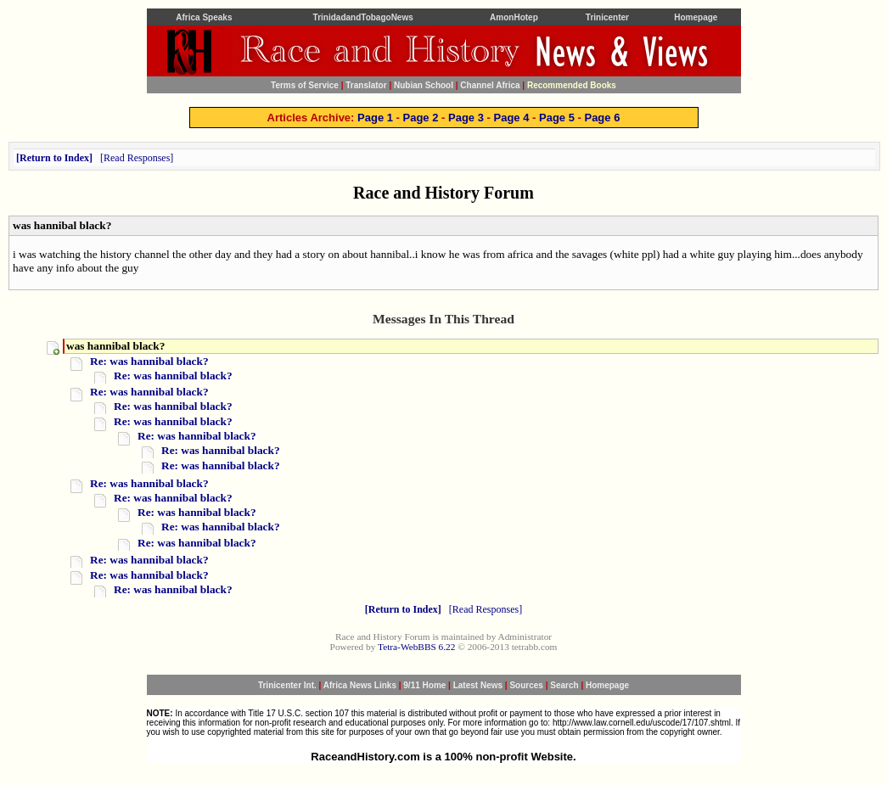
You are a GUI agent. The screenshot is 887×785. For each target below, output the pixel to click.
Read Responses (137, 158)
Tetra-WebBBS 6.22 (416, 647)
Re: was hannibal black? (149, 361)
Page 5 (557, 117)
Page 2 (421, 117)
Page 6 (602, 117)
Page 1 (375, 117)
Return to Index (54, 158)
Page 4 (512, 117)
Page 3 (466, 117)
